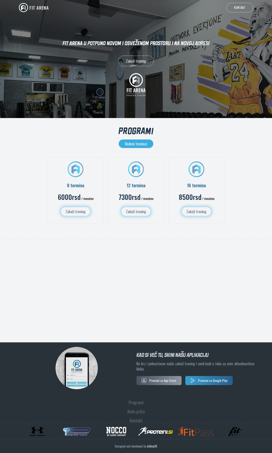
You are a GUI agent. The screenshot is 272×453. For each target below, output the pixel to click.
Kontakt (239, 7)
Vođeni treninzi (136, 144)
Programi (136, 7)
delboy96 (152, 446)
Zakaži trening (136, 61)
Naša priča (160, 7)
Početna (113, 7)
